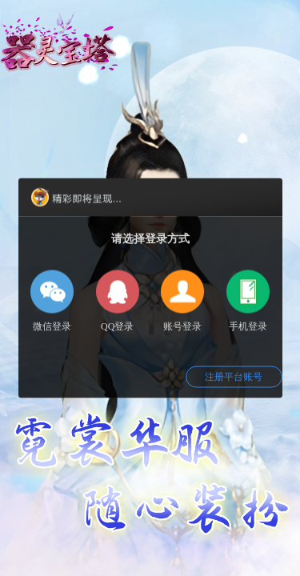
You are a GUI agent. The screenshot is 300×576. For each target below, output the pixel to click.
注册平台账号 (233, 376)
